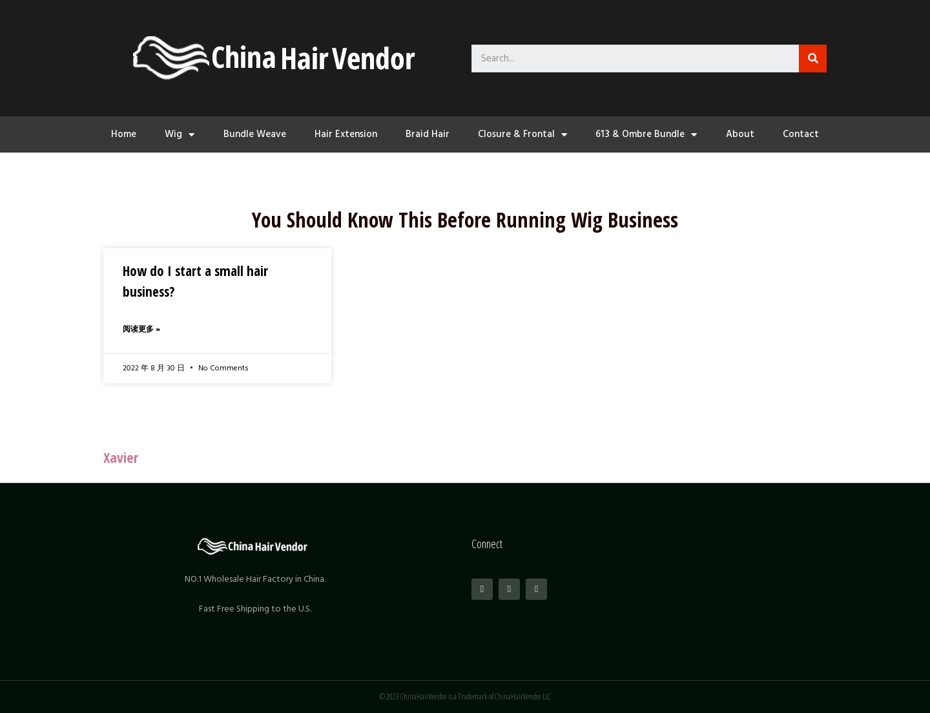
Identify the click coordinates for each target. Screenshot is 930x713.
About (740, 134)
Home (123, 134)
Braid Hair (428, 134)
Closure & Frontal (522, 134)
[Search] (813, 58)
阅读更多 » (141, 329)
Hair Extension (346, 134)
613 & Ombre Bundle (646, 134)
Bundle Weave (254, 134)
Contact (801, 134)
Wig (179, 134)
